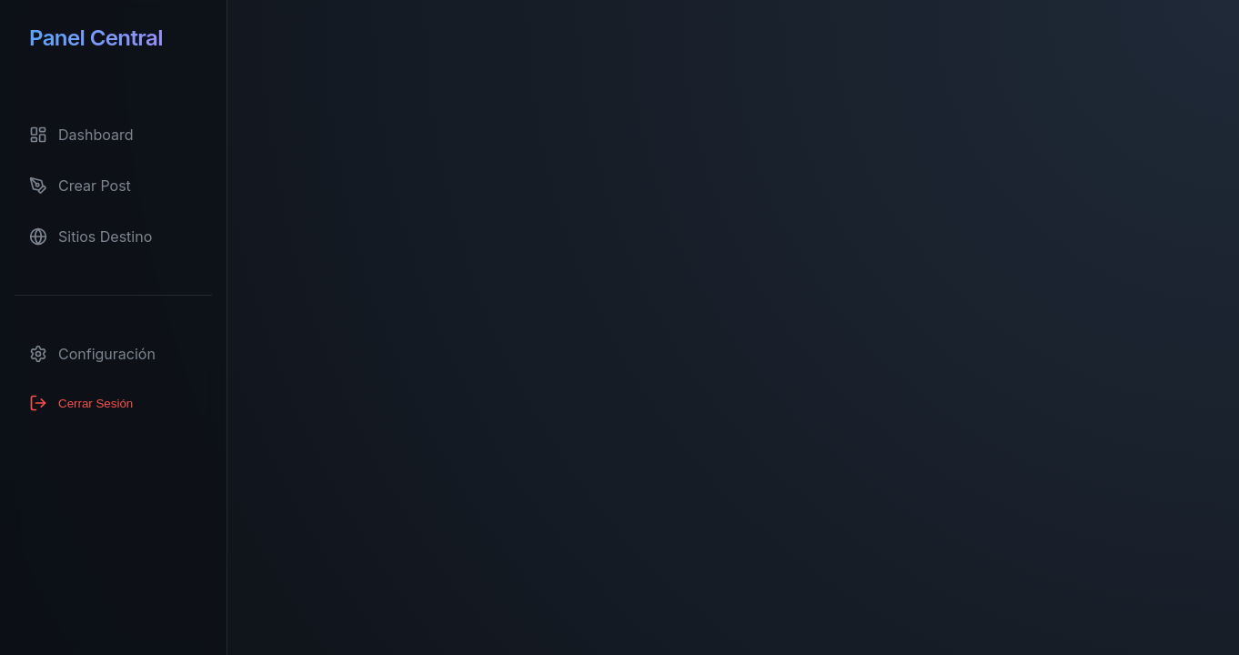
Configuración (92, 354)
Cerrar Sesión (81, 403)
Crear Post (80, 185)
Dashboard (81, 135)
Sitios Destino (90, 236)
